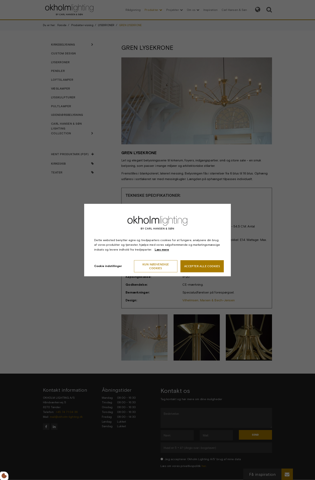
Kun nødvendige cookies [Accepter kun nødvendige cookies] (155, 266)
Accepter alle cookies (202, 266)
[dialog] (157, 240)
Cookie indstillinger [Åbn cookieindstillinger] (108, 266)
